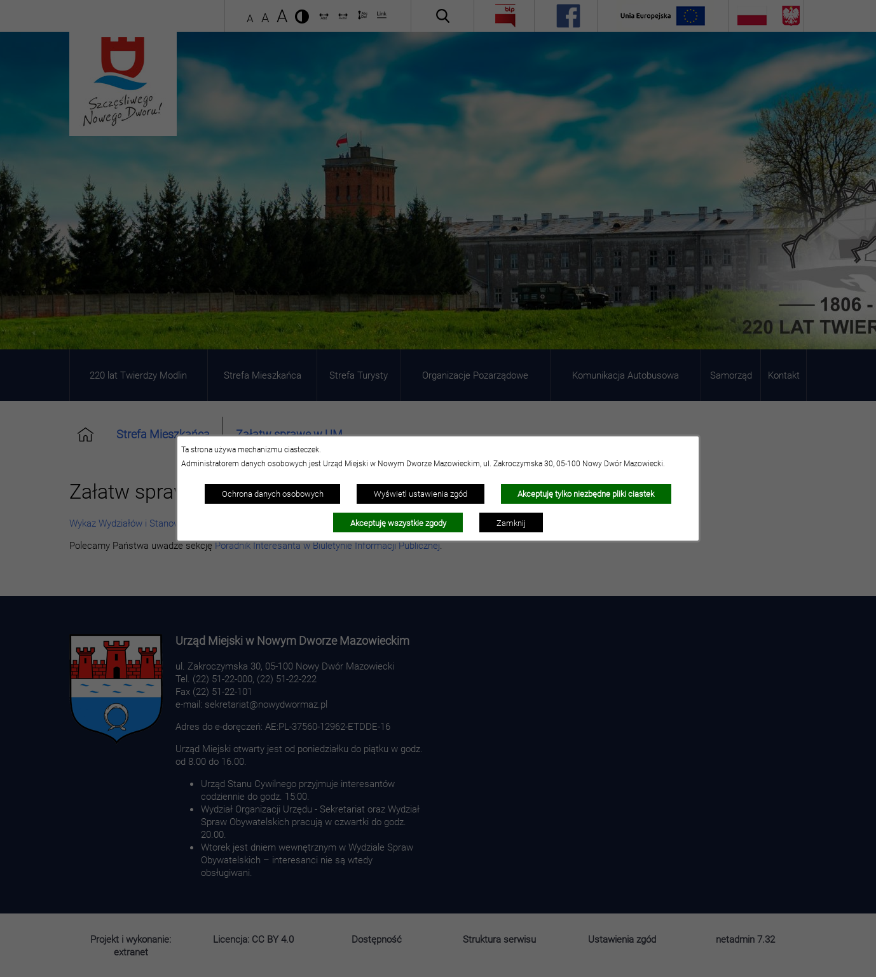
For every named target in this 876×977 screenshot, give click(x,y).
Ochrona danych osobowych (273, 493)
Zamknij (511, 523)
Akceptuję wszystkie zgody (398, 523)
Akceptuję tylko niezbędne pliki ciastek (585, 493)
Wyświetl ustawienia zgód (420, 493)
